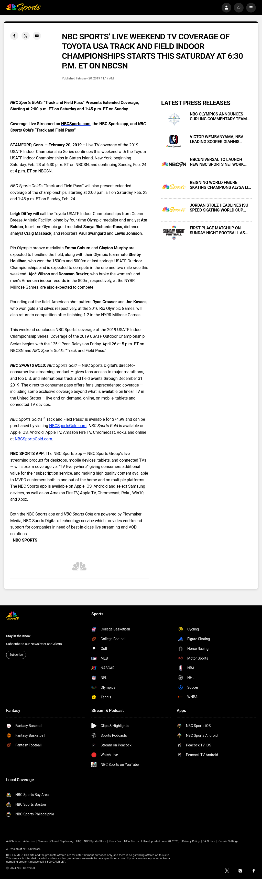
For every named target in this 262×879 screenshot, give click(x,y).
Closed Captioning (61, 841)
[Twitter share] (25, 36)
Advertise (29, 841)
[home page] (23, 8)
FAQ (78, 841)
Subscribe (16, 655)
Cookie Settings (228, 841)
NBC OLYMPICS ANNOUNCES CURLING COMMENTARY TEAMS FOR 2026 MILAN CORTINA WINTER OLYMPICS (219, 116)
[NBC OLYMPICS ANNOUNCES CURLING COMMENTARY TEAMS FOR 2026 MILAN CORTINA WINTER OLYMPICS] (174, 119)
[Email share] (37, 36)
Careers (43, 841)
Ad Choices (13, 841)
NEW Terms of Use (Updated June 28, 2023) (152, 841)
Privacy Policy (191, 841)
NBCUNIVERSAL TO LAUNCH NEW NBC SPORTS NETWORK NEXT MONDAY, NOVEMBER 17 (218, 162)
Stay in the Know (18, 636)
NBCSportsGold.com (67, 425)
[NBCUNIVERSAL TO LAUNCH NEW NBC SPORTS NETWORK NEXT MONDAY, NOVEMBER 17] (174, 164)
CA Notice (208, 841)
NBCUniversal (31, 849)
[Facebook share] (14, 36)
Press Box (115, 841)
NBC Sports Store (95, 841)
